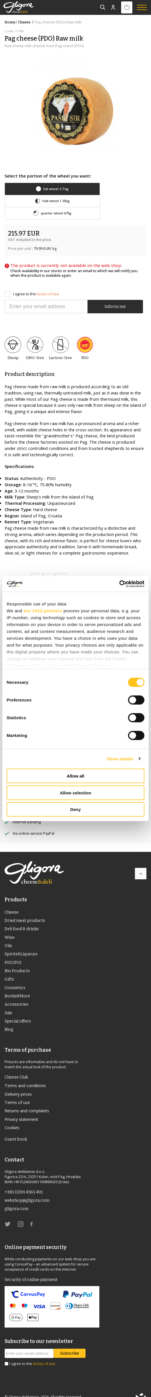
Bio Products (17, 959)
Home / (11, 22)
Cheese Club (17, 1066)
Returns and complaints (27, 1100)
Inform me (115, 294)
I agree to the (32, 282)
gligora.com (17, 1199)
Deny (75, 809)
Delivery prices (18, 1084)
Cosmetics (15, 976)
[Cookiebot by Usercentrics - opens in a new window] (119, 583)
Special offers (18, 1010)
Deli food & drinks (22, 916)
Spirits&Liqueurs (22, 942)
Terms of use (17, 1092)
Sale (9, 1002)
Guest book (16, 1129)
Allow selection (75, 792)
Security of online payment (32, 1270)
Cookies (12, 1118)
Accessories (17, 993)
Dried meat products (25, 908)
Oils (9, 933)
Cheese (26, 22)
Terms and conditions (26, 1075)
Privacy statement (22, 1109)
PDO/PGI (13, 950)
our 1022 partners (43, 610)
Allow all (75, 776)
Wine (10, 925)
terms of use (48, 282)
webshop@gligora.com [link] (28, 1190)
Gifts (9, 967)
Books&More (17, 984)
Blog (9, 1018)
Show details (120, 758)
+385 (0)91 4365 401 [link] (24, 1182)
